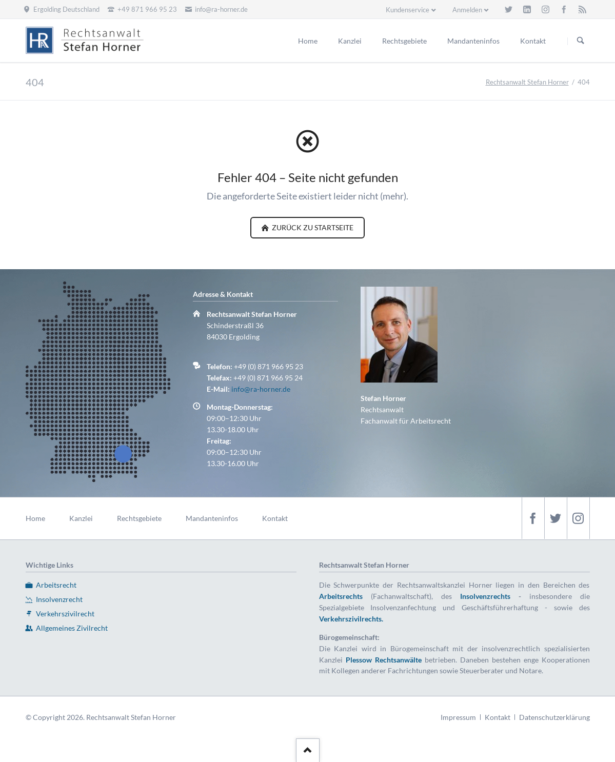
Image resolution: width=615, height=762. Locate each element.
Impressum (458, 717)
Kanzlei (81, 518)
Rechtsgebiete (139, 518)
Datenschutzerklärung (554, 717)
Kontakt (275, 518)
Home (35, 518)
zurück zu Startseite (311, 227)
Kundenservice (407, 10)
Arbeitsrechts (341, 596)
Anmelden (467, 10)
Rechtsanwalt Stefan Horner (527, 82)
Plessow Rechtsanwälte (384, 659)
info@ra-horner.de (260, 389)
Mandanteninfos (212, 518)
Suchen (580, 41)
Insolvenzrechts (485, 596)
